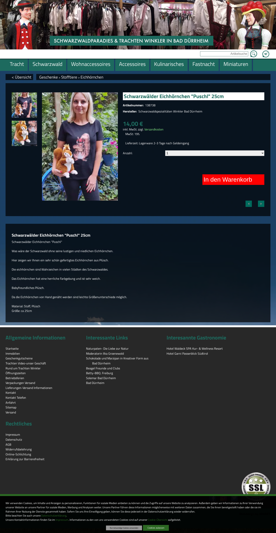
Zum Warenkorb (265, 51)
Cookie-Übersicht (158, 520)
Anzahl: (127, 153)
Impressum (62, 520)
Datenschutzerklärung (53, 515)
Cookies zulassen (156, 528)
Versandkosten (153, 129)
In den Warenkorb (228, 179)
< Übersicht (21, 77)
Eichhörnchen (91, 77)
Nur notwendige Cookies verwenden (124, 527)
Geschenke (48, 77)
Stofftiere (69, 77)
